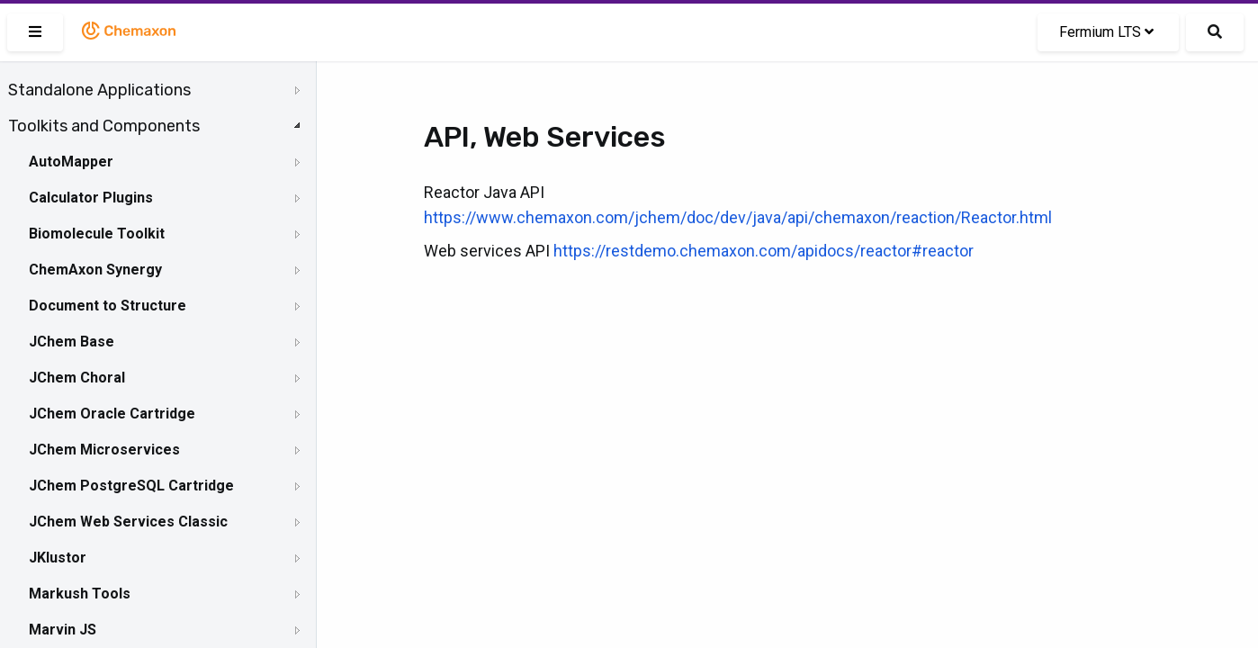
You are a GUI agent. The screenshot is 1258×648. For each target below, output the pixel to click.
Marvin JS (62, 629)
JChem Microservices (104, 449)
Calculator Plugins (91, 197)
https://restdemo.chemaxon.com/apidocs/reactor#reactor (763, 250)
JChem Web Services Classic (128, 521)
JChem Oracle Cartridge (112, 413)
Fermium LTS (1106, 31)
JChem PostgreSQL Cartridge (131, 485)
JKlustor (57, 557)
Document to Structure (107, 305)
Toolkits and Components (104, 126)
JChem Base (71, 341)
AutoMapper (71, 161)
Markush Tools (79, 593)
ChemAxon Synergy (95, 269)
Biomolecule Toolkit (97, 233)
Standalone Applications (99, 90)
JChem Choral (77, 377)
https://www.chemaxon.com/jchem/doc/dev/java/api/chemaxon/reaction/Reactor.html (738, 217)
